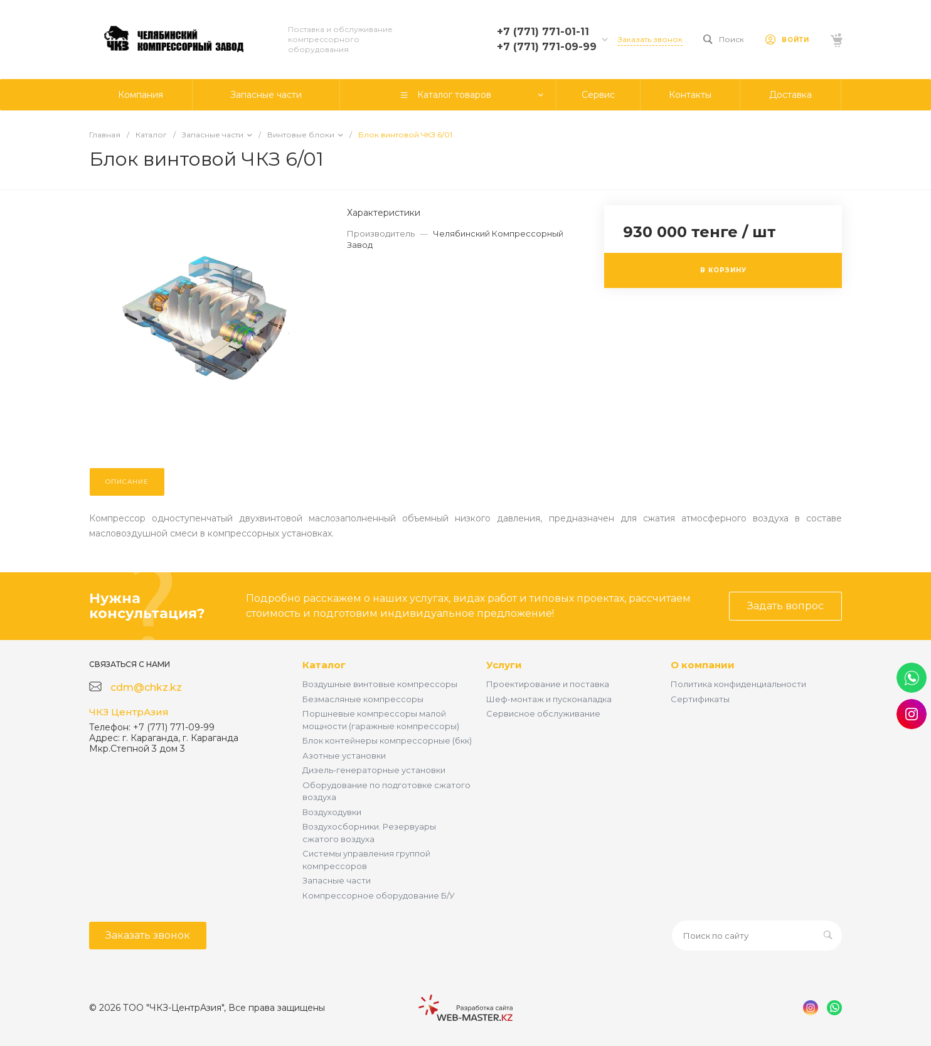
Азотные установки (344, 755)
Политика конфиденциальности (738, 684)
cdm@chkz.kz (146, 687)
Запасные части (336, 880)
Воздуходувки (331, 812)
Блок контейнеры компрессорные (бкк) (387, 740)
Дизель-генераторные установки (373, 770)
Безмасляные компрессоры (362, 699)
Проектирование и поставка (547, 684)
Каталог (324, 665)
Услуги (504, 665)
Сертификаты (700, 699)
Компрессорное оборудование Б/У (378, 895)
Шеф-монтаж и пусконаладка (549, 699)
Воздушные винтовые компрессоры (379, 684)
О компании (703, 665)
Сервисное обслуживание (543, 713)
